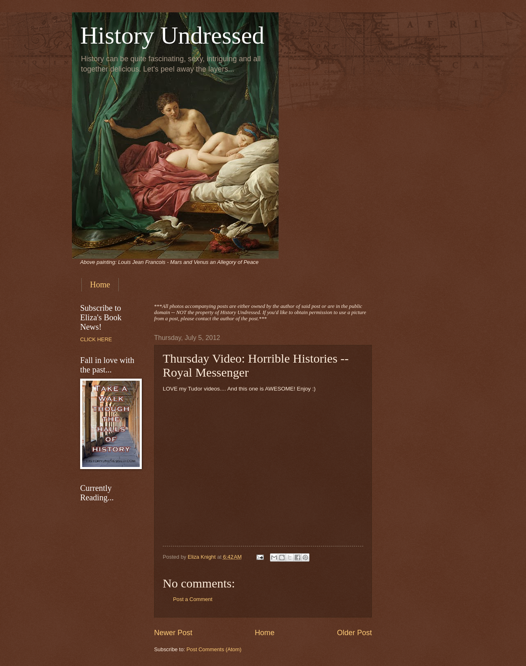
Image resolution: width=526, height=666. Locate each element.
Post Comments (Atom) (214, 649)
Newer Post (173, 633)
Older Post (354, 633)
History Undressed (172, 35)
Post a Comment (192, 599)
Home (100, 284)
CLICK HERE (96, 339)
